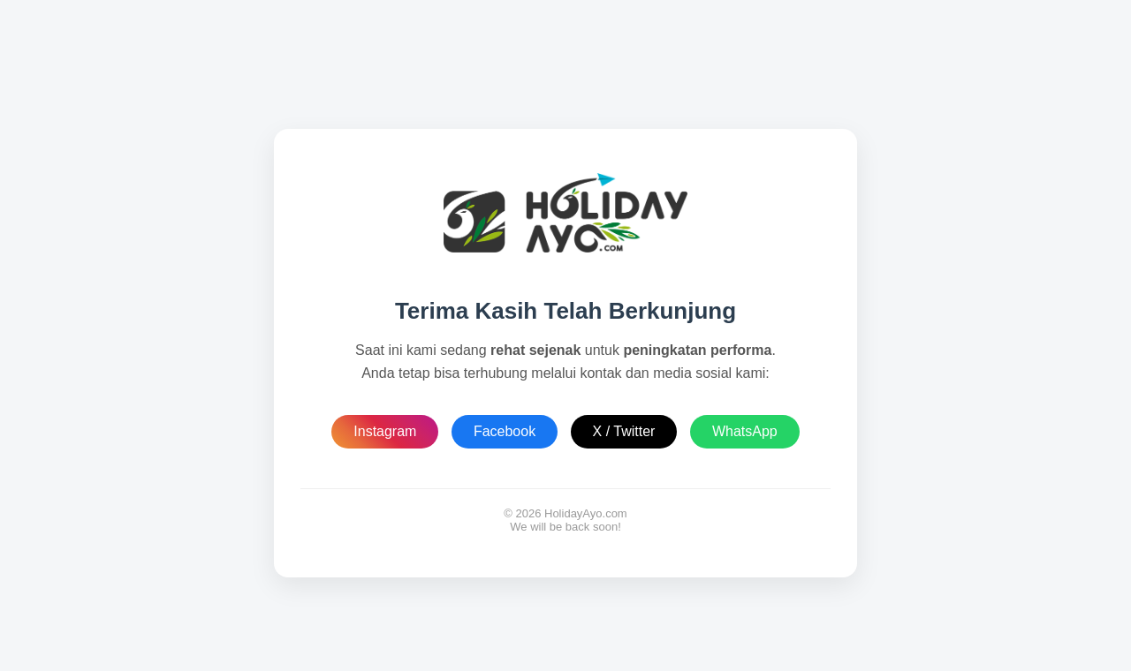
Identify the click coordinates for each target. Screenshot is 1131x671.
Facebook (504, 431)
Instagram (384, 431)
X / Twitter (624, 431)
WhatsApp (745, 431)
